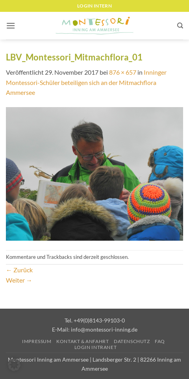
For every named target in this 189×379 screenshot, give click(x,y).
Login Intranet (95, 347)
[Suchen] (180, 25)
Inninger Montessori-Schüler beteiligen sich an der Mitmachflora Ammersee (86, 82)
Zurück (19, 269)
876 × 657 (122, 72)
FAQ (160, 341)
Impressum (37, 341)
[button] (10, 25)
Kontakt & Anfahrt (82, 341)
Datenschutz (132, 341)
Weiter (19, 280)
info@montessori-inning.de (104, 329)
